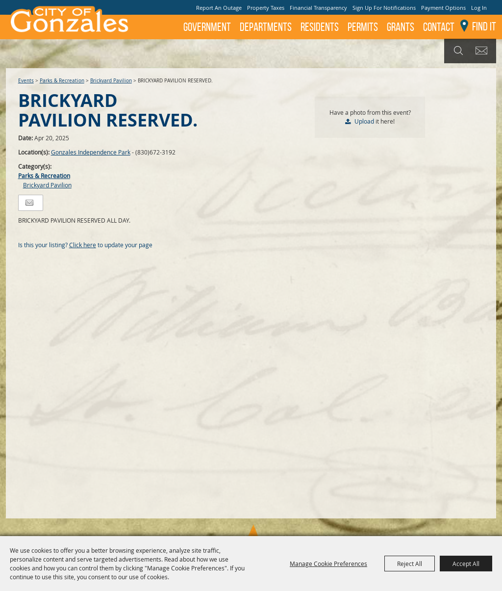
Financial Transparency (318, 7)
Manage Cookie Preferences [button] (328, 563)
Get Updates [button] (483, 51)
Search (457, 51)
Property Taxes (265, 7)
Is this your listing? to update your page (85, 245)
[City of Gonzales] (68, 22)
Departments (266, 27)
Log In (479, 7)
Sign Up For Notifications (384, 7)
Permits (363, 27)
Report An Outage (219, 7)
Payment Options (443, 7)
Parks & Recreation (62, 80)
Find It (484, 26)
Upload (364, 121)
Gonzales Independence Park (90, 152)
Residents (320, 27)
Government (207, 27)
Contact (438, 27)
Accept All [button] (465, 563)
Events (26, 80)
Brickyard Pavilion (111, 80)
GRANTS (400, 27)
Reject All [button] (409, 563)
